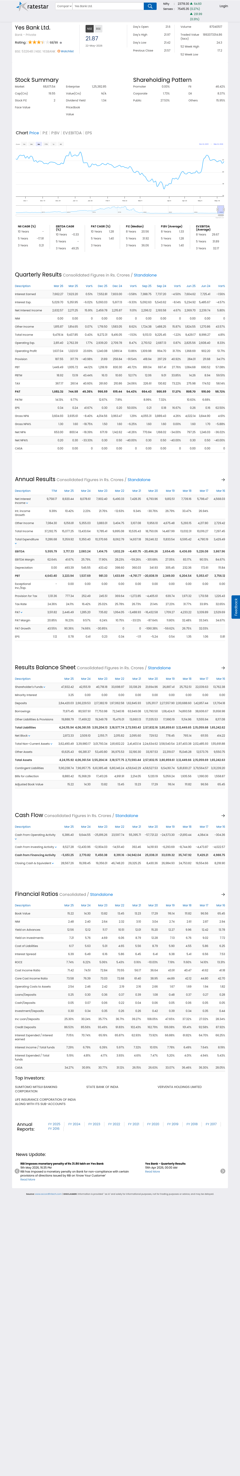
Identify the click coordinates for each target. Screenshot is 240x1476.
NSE (89, 29)
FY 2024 (74, 1124)
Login (224, 6)
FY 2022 (114, 1124)
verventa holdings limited (180, 1087)
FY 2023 (94, 1124)
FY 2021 (133, 1124)
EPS (88, 133)
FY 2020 (153, 1124)
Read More (27, 1179)
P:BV (55, 133)
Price (34, 133)
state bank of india (102, 1087)
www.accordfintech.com (48, 1194)
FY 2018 (192, 1124)
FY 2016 (53, 1128)
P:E (45, 133)
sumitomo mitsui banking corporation (36, 1089)
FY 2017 (211, 1124)
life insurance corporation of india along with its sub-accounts (45, 1101)
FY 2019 (172, 1124)
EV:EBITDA (72, 133)
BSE (98, 29)
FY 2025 (54, 1124)
